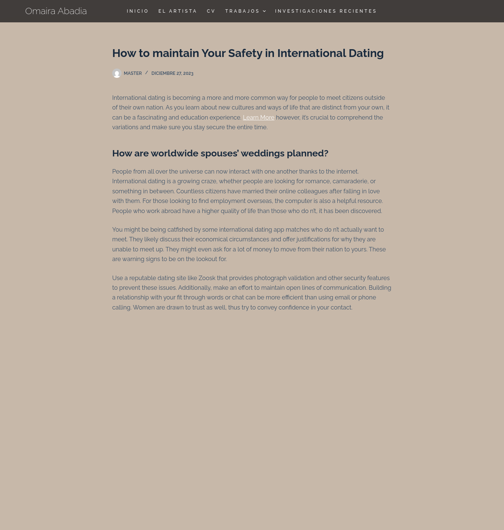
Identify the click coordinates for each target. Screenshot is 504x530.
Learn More (258, 117)
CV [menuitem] (211, 11)
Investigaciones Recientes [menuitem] (326, 11)
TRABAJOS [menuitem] (246, 11)
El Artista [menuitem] (178, 11)
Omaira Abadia (56, 10)
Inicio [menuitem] (138, 11)
